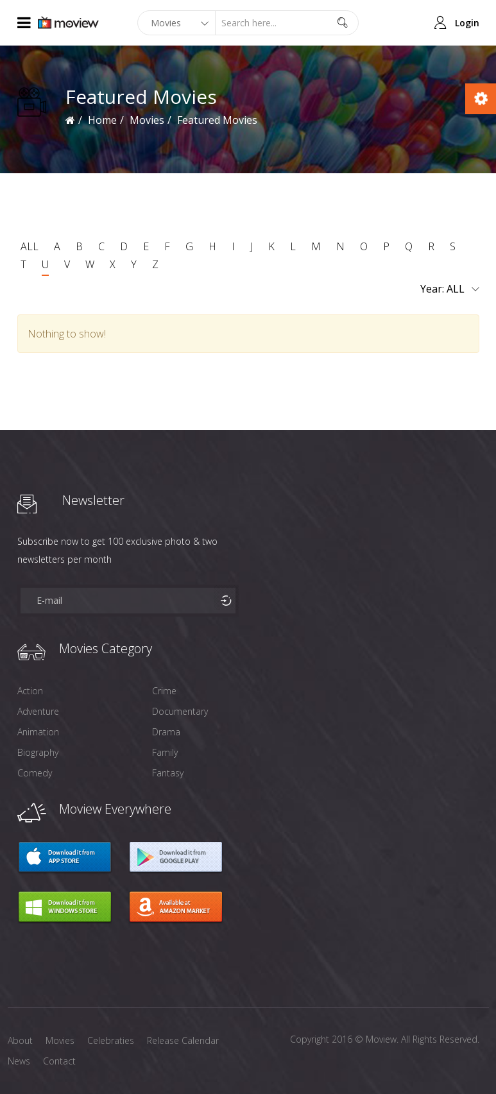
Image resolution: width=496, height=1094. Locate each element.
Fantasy (168, 773)
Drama (166, 732)
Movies (147, 120)
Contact (59, 1061)
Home (102, 120)
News (19, 1061)
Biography (37, 752)
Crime (164, 691)
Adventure (38, 711)
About (20, 1040)
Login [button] (467, 23)
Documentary (180, 711)
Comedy (34, 773)
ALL (29, 246)
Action (30, 691)
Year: (449, 289)
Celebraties (110, 1040)
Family (165, 752)
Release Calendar (183, 1040)
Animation (38, 732)
